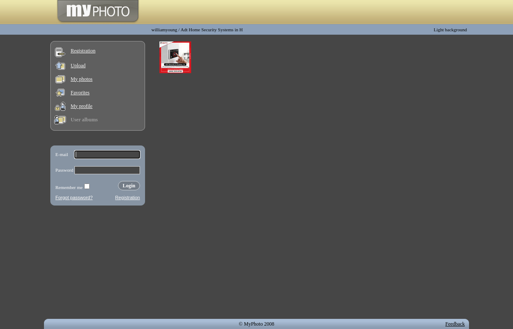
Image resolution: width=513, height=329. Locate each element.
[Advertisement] (97, 264)
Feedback (455, 324)
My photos (82, 79)
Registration (83, 51)
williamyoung (164, 29)
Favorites (80, 93)
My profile (82, 106)
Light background (450, 29)
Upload (78, 66)
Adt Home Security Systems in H (212, 29)
